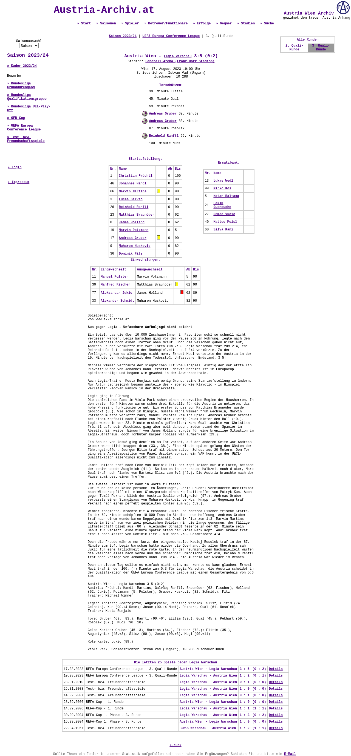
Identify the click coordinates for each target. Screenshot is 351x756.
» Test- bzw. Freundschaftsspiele (26, 139)
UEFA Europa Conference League (171, 36)
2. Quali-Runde (294, 48)
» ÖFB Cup (16, 118)
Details (275, 669)
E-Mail (290, 754)
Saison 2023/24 (28, 55)
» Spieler (130, 23)
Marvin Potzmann (133, 230)
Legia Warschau (178, 56)
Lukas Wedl (223, 181)
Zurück (175, 745)
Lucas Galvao (130, 199)
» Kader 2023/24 (22, 66)
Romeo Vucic (224, 214)
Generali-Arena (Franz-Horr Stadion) (179, 61)
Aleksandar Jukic (116, 293)
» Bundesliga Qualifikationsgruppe (27, 97)
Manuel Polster (114, 277)
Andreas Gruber (163, 114)
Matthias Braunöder (136, 215)
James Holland (132, 222)
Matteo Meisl (225, 222)
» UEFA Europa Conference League (24, 128)
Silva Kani (223, 230)
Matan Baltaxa (226, 196)
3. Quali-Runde (321, 48)
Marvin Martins (132, 191)
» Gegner (224, 23)
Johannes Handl (132, 184)
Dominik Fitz (130, 254)
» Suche (267, 23)
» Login (14, 167)
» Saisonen (106, 23)
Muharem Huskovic (134, 246)
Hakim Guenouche (222, 205)
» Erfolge (202, 23)
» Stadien (246, 23)
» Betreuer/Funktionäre (166, 23)
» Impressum (18, 182)
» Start (84, 23)
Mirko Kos (222, 188)
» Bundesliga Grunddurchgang (21, 85)
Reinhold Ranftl (164, 136)
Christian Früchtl (135, 176)
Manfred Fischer (115, 285)
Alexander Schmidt (117, 301)
